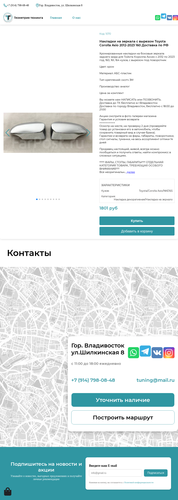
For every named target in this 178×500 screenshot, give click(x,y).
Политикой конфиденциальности (138, 482)
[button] (88, 133)
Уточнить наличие (123, 400)
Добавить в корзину (137, 231)
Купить (137, 221)
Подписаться (155, 472)
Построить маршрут (123, 417)
